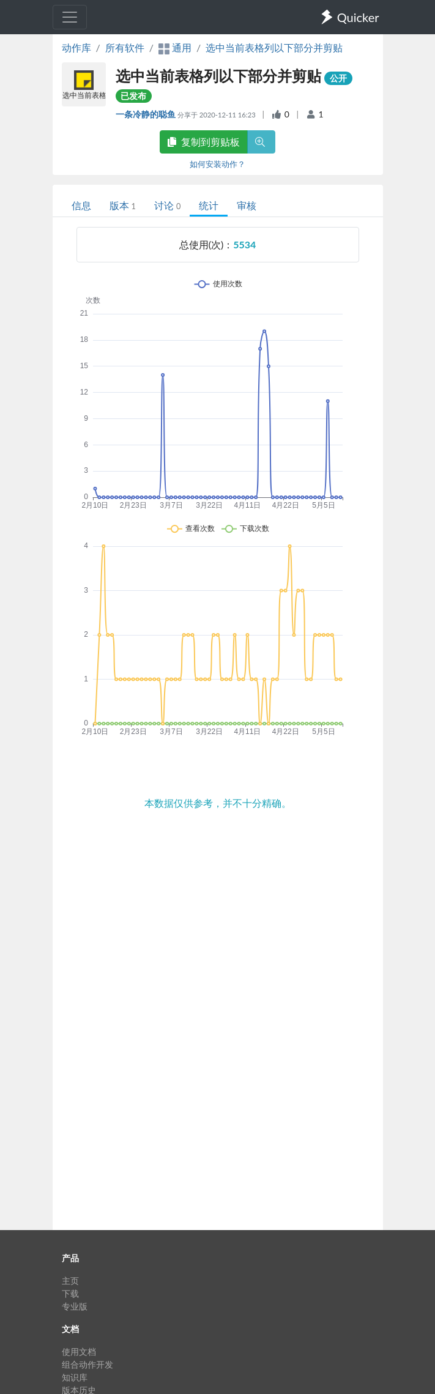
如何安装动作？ (217, 164)
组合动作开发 (87, 1364)
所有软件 (124, 47)
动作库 (76, 47)
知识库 (74, 1377)
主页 (70, 1280)
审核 (246, 205)
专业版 (74, 1306)
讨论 (167, 205)
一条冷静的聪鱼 (146, 114)
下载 (70, 1293)
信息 (81, 205)
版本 (123, 205)
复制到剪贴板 (204, 141)
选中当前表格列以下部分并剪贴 (274, 47)
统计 (208, 205)
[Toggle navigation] (70, 17)
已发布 (133, 96)
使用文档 (79, 1351)
